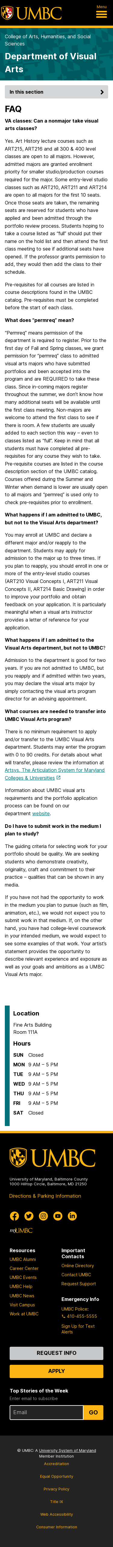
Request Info (57, 1353)
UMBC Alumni (23, 1259)
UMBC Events (23, 1277)
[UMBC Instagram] (43, 1216)
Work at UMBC (24, 1313)
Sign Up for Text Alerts (78, 1329)
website (41, 813)
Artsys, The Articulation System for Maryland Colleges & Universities (55, 774)
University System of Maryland (67, 1450)
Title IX (56, 1501)
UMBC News (22, 1295)
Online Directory (77, 1265)
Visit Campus (22, 1304)
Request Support (78, 1283)
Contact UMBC (76, 1274)
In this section (58, 92)
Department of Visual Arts (50, 62)
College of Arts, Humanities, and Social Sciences (48, 40)
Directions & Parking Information (45, 1196)
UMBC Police (74, 1309)
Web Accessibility (56, 1514)
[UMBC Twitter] (29, 1216)
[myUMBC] (21, 1230)
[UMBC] (31, 13)
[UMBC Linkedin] (72, 1216)
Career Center (24, 1268)
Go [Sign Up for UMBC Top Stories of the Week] (93, 1412)
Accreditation (56, 1463)
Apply (56, 1371)
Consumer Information (56, 1527)
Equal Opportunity (56, 1476)
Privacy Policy (56, 1489)
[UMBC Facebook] (14, 1216)
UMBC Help (21, 1286)
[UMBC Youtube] (57, 1216)
